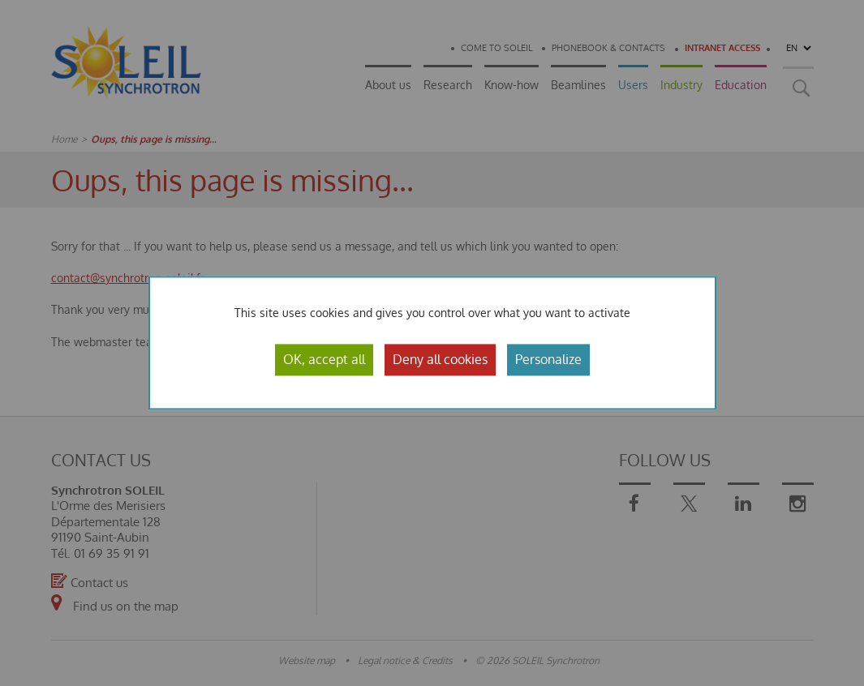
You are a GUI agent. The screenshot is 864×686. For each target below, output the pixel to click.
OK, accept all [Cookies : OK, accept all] (324, 359)
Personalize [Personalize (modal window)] (548, 359)
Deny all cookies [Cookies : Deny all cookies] (440, 359)
